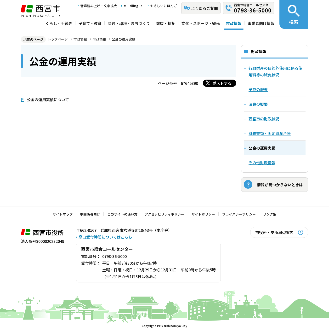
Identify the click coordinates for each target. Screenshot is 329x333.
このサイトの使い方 (122, 214)
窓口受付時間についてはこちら (105, 237)
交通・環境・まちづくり (129, 23)
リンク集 (269, 214)
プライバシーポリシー (239, 214)
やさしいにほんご (163, 5)
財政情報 (99, 39)
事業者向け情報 (261, 23)
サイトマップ (63, 214)
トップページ (58, 39)
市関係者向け (90, 214)
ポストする (222, 83)
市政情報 (233, 23)
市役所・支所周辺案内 (274, 232)
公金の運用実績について (48, 99)
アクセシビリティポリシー (164, 214)
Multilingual (133, 5)
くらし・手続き (58, 23)
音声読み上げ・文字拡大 (98, 5)
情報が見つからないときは (280, 184)
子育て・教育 (90, 23)
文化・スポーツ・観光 (201, 23)
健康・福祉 (165, 23)
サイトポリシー (203, 214)
